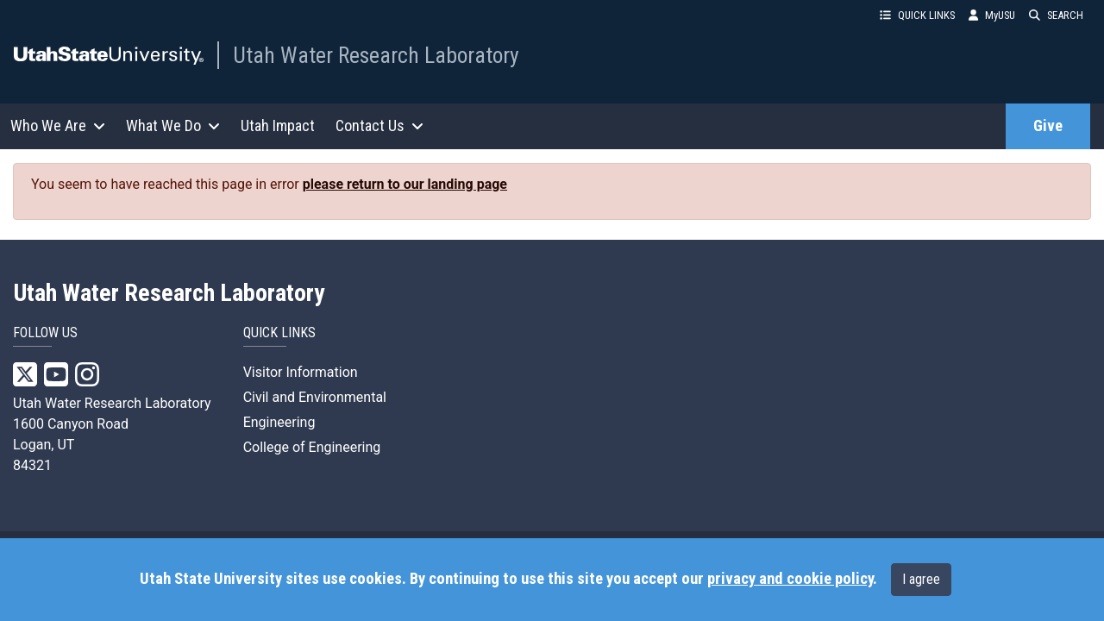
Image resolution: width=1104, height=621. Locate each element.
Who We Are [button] (57, 125)
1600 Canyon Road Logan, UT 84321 (71, 445)
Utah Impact (278, 125)
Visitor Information (300, 372)
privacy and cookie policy (790, 578)
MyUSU (992, 15)
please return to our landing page (405, 184)
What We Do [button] (173, 125)
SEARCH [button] (1056, 15)
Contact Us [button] (379, 125)
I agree (921, 579)
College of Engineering (312, 447)
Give (1048, 125)
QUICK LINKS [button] (917, 15)
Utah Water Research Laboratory (376, 55)
